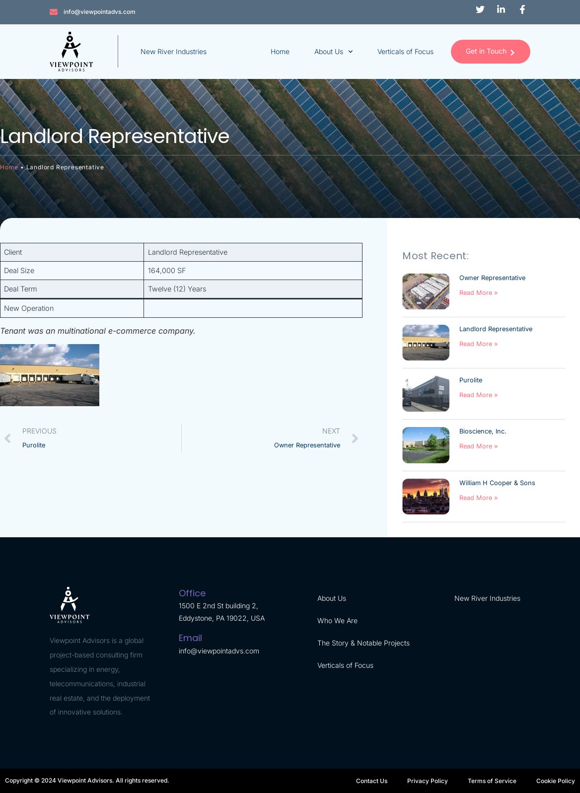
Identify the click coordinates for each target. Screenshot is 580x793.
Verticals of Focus (405, 51)
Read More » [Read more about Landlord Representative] (478, 344)
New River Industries (174, 51)
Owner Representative (492, 278)
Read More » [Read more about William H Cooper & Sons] (478, 498)
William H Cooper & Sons (497, 483)
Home (279, 51)
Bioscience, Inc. (483, 431)
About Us (332, 51)
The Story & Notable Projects (363, 643)
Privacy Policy (427, 781)
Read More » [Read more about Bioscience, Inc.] (478, 446)
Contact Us (371, 781)
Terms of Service (492, 781)
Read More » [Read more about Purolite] (478, 395)
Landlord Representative (495, 329)
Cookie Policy (555, 781)
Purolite (470, 380)
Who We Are (337, 620)
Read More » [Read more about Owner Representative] (478, 292)
